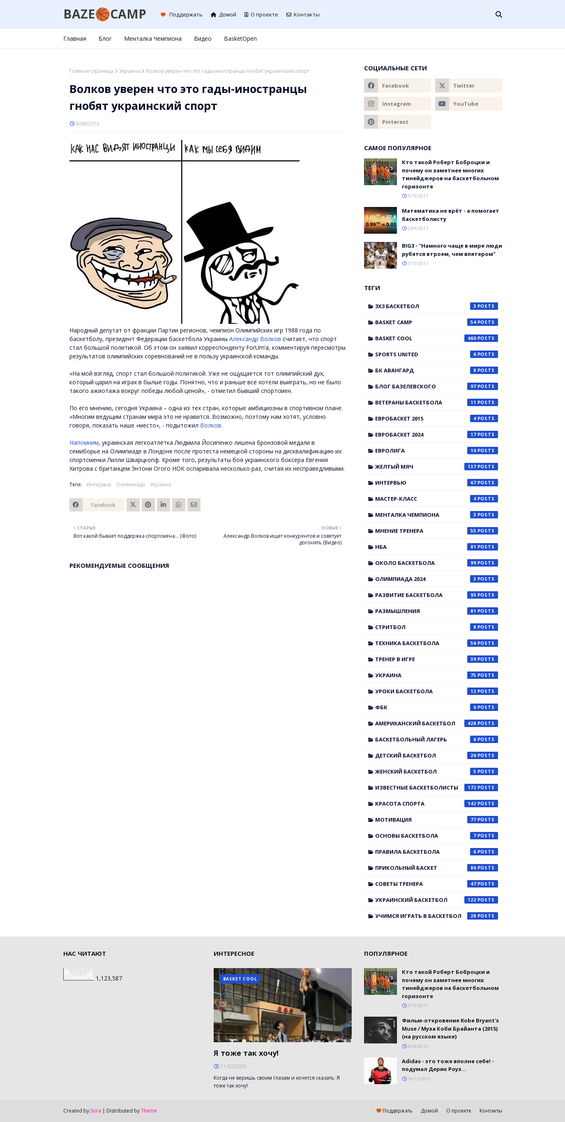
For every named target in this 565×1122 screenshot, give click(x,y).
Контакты (303, 14)
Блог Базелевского (436, 386)
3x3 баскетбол (436, 306)
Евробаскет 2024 (436, 434)
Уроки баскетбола (436, 691)
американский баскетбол (436, 723)
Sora (95, 1110)
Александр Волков (255, 339)
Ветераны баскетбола (436, 402)
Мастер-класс (436, 498)
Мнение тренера (436, 530)
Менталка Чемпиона (436, 514)
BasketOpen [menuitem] (240, 38)
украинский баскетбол (436, 900)
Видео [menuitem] (203, 38)
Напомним (84, 442)
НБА (436, 547)
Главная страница (91, 70)
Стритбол (436, 627)
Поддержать (182, 14)
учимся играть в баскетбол (436, 916)
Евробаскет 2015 (436, 418)
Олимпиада (130, 484)
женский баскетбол (436, 771)
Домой (223, 14)
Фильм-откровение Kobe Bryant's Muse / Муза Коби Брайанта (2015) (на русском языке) (450, 1028)
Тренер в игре (436, 659)
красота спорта (436, 803)
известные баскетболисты (436, 787)
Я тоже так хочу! (246, 1053)
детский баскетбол (436, 755)
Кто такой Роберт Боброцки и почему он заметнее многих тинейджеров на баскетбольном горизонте (450, 174)
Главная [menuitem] (74, 38)
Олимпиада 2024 (436, 579)
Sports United (436, 354)
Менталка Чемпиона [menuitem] (153, 38)
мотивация (436, 819)
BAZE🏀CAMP (104, 13)
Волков (210, 425)
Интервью (99, 484)
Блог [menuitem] (105, 38)
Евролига (436, 450)
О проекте (261, 14)
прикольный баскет (436, 867)
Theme (149, 1110)
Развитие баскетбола (436, 595)
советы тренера (436, 883)
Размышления (436, 611)
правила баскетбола (436, 851)
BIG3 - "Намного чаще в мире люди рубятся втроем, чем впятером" (452, 250)
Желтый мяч (436, 466)
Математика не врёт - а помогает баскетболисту (450, 215)
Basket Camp (436, 322)
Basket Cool (436, 338)
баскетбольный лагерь (436, 739)
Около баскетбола (436, 563)
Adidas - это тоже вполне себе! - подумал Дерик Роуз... (448, 1065)
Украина (129, 70)
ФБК (436, 707)
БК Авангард (436, 370)
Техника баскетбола (436, 643)
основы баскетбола (436, 835)
